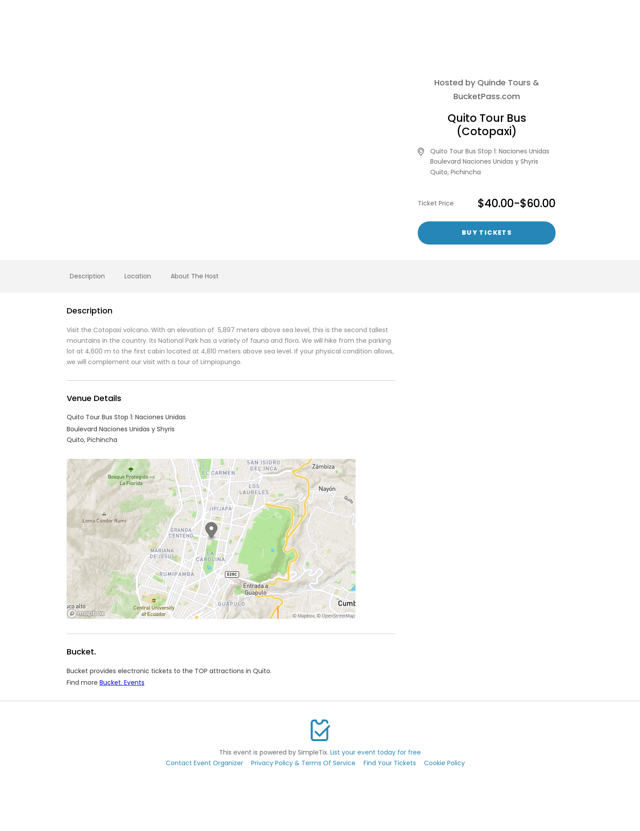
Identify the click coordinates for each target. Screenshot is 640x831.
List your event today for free (375, 752)
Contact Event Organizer (204, 763)
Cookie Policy (444, 763)
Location (137, 276)
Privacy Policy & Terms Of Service (303, 763)
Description (87, 276)
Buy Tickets (487, 232)
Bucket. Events (122, 682)
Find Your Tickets (390, 763)
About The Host (195, 276)
